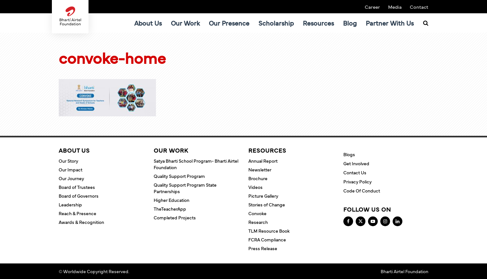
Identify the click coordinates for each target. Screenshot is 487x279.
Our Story (68, 160)
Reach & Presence (77, 213)
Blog (350, 22)
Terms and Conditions (152, 271)
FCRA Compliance (267, 239)
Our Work (185, 22)
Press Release (262, 248)
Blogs (349, 154)
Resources (318, 22)
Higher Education (171, 200)
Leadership (70, 204)
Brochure (257, 178)
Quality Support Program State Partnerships (185, 187)
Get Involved (356, 163)
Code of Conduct (361, 190)
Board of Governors (79, 195)
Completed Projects (175, 217)
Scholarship (276, 22)
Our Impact (70, 169)
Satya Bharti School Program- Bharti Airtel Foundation (196, 163)
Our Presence (229, 22)
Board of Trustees (77, 187)
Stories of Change (266, 204)
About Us (148, 22)
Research (258, 222)
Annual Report (263, 160)
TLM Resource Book (269, 230)
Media (395, 6)
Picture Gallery (263, 195)
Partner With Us (390, 22)
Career (372, 6)
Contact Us (354, 172)
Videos (255, 187)
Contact (419, 6)
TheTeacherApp (170, 208)
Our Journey (71, 178)
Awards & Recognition (81, 222)
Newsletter (259, 169)
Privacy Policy (357, 181)
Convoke (257, 213)
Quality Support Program (179, 176)
